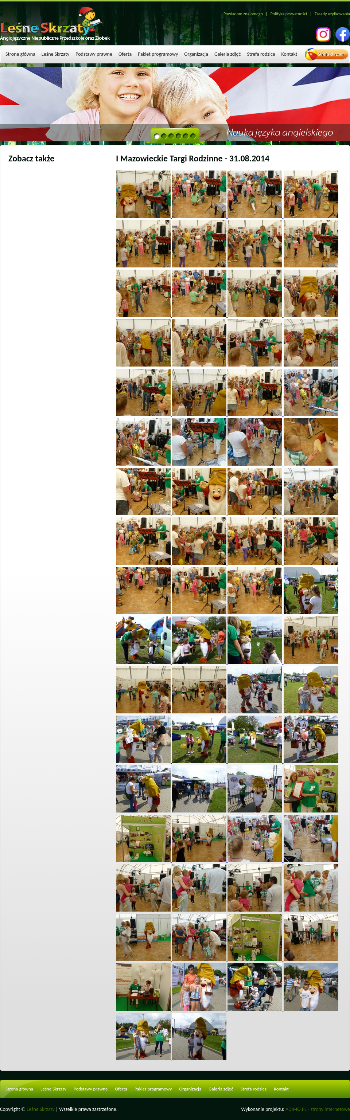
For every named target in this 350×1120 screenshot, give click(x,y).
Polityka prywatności (289, 13)
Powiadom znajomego (243, 13)
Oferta (125, 54)
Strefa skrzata (331, 54)
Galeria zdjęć (227, 54)
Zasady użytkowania (332, 13)
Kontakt (289, 54)
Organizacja (196, 54)
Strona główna (20, 54)
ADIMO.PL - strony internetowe (317, 1109)
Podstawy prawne (93, 54)
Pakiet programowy (158, 54)
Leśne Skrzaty (55, 54)
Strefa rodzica (261, 54)
